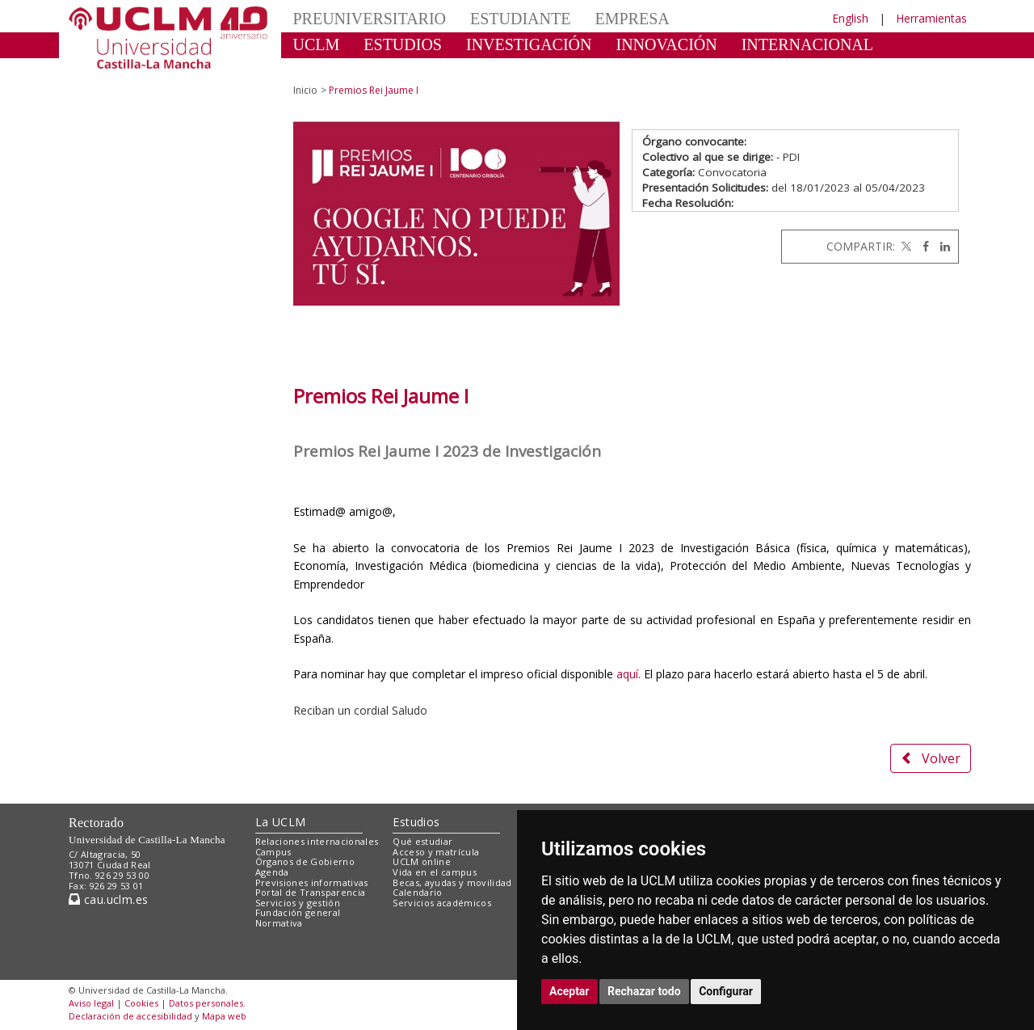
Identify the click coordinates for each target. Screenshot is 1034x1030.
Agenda (272, 872)
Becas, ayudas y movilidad (452, 882)
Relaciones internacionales (317, 841)
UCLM (316, 44)
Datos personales (206, 1003)
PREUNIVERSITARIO (370, 18)
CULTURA (330, 69)
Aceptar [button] (569, 991)
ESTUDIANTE (520, 18)
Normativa (279, 923)
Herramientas (931, 18)
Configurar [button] (726, 991)
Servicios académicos (442, 903)
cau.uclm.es (108, 899)
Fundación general (298, 912)
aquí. (628, 674)
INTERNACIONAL (807, 44)
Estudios (416, 821)
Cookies (141, 1003)
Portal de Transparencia (310, 892)
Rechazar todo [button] (644, 991)
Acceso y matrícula (436, 852)
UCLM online (422, 861)
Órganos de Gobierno (305, 861)
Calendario (417, 892)
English (850, 18)
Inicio (305, 90)
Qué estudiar (422, 841)
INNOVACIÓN (666, 44)
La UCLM (280, 821)
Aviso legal (91, 1003)
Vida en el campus (435, 872)
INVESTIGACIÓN (529, 44)
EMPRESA (632, 18)
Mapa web (224, 1016)
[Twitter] (904, 246)
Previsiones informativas (311, 882)
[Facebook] (921, 246)
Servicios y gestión (297, 903)
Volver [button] (930, 758)
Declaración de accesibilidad (130, 1016)
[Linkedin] (941, 246)
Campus (273, 852)
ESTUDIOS (403, 44)
